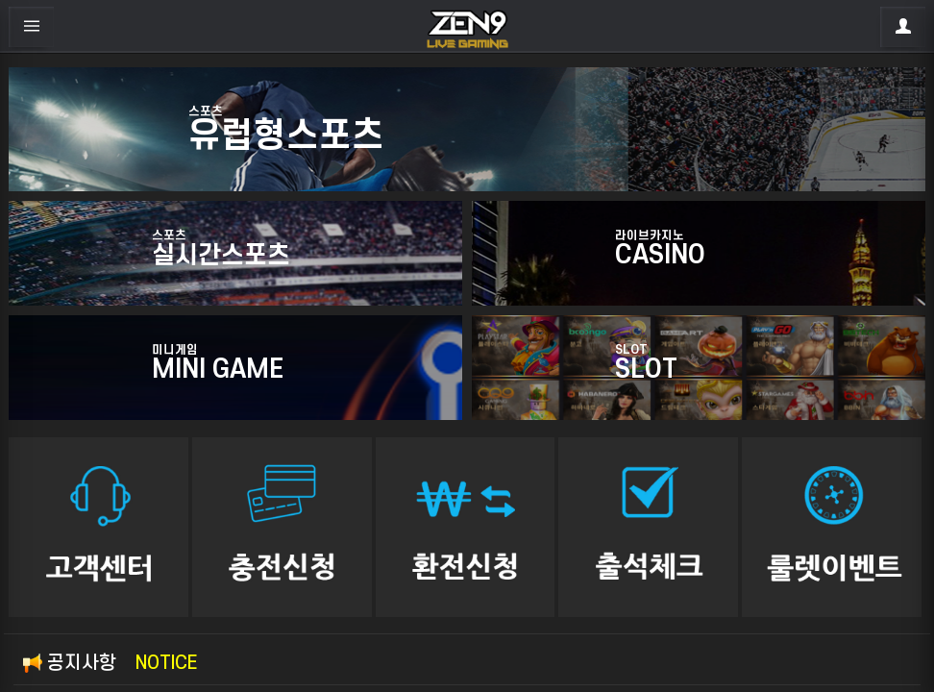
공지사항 (110, 663)
